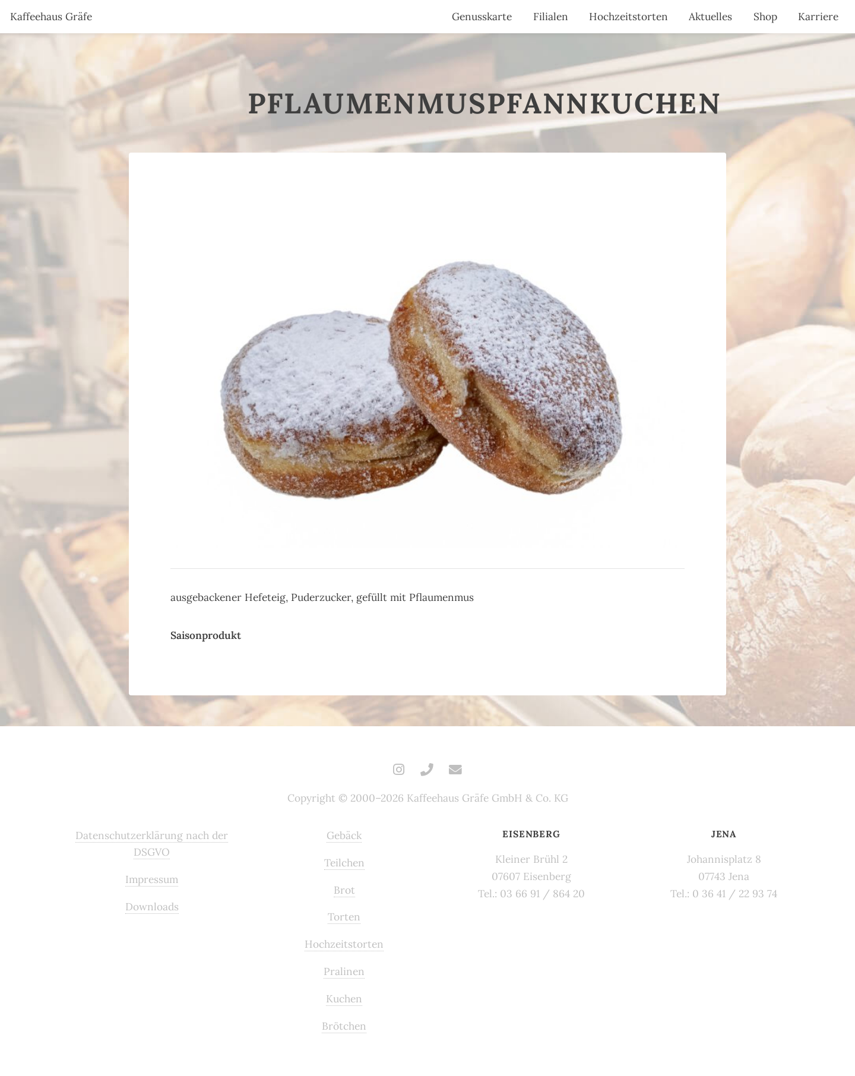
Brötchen (344, 1026)
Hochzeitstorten (628, 16)
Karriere (818, 16)
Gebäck (344, 835)
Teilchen (344, 862)
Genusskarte (482, 16)
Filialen (550, 16)
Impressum (151, 879)
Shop (765, 16)
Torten (344, 916)
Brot (344, 890)
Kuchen (344, 998)
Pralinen (344, 971)
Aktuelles (710, 16)
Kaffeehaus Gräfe (51, 16)
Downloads (152, 906)
